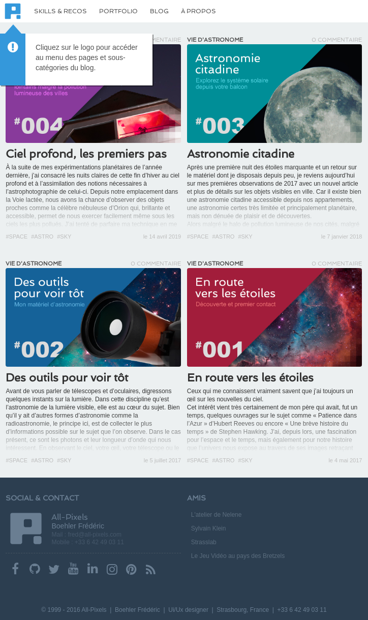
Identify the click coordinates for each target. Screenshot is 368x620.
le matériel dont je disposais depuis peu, (241, 175)
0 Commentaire (337, 40)
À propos (198, 11)
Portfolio (118, 11)
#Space (16, 236)
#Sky (64, 236)
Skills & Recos (60, 11)
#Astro (42, 236)
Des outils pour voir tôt (67, 377)
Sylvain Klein (208, 528)
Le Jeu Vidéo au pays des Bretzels (238, 555)
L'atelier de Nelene (216, 514)
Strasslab (204, 542)
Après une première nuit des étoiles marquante (250, 167)
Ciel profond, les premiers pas (86, 153)
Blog (159, 11)
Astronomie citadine (240, 153)
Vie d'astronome (215, 40)
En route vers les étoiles (250, 377)
